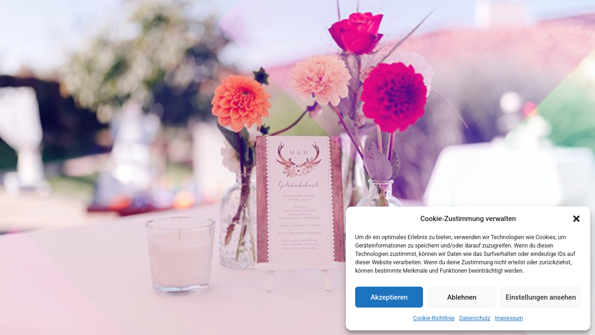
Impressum (509, 318)
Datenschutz (474, 318)
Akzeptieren (389, 297)
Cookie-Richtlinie (434, 318)
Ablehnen (461, 297)
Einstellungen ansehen (541, 297)
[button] (576, 218)
